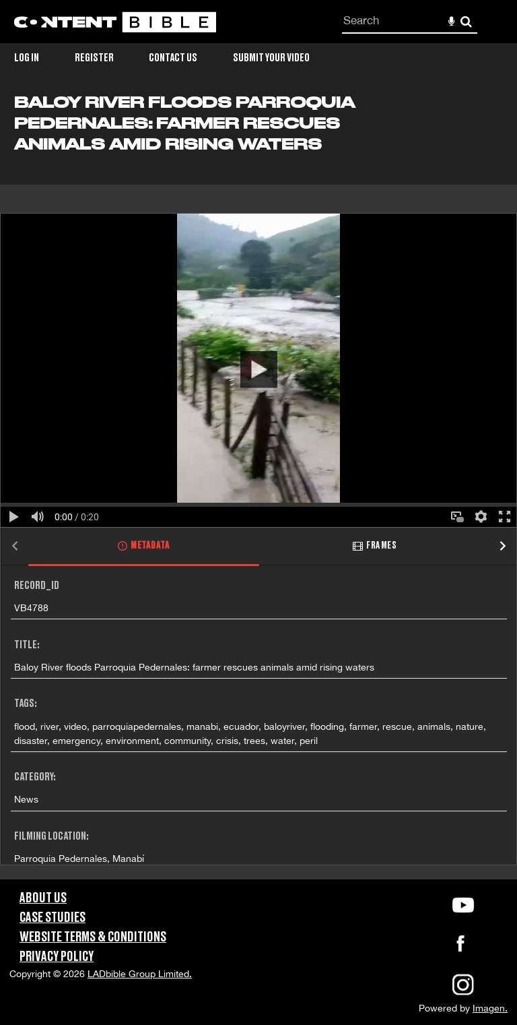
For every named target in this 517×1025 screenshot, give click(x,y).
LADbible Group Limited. (140, 973)
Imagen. (490, 1008)
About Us (43, 898)
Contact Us (173, 58)
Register (94, 58)
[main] (258, 486)
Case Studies (52, 918)
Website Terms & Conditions (93, 937)
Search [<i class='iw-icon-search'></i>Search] (466, 21)
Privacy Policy (57, 957)
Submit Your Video (271, 58)
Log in (26, 58)
